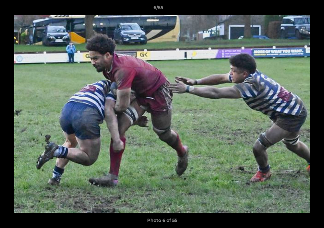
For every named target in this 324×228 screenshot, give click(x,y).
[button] (297, 9)
